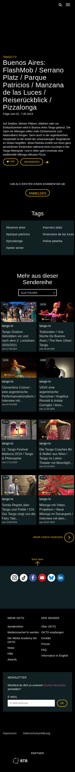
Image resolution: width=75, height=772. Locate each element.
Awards (12, 659)
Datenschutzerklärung (36, 733)
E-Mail (13, 696)
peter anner (16, 247)
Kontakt (46, 638)
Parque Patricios (19, 234)
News (11, 647)
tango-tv (10, 56)
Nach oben (37, 562)
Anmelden (37, 193)
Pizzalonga (15, 241)
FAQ (44, 649)
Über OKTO (48, 626)
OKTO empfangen (52, 632)
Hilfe (10, 653)
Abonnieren (32, 162)
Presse (45, 644)
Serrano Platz (53, 227)
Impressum (10, 733)
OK (62, 703)
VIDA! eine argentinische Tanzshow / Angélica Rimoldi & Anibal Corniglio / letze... (53, 396)
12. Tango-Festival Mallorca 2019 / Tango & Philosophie (17, 454)
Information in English (54, 655)
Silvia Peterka (53, 241)
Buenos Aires (17, 227)
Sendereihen (15, 626)
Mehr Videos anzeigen (53, 537)
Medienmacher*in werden (23, 632)
